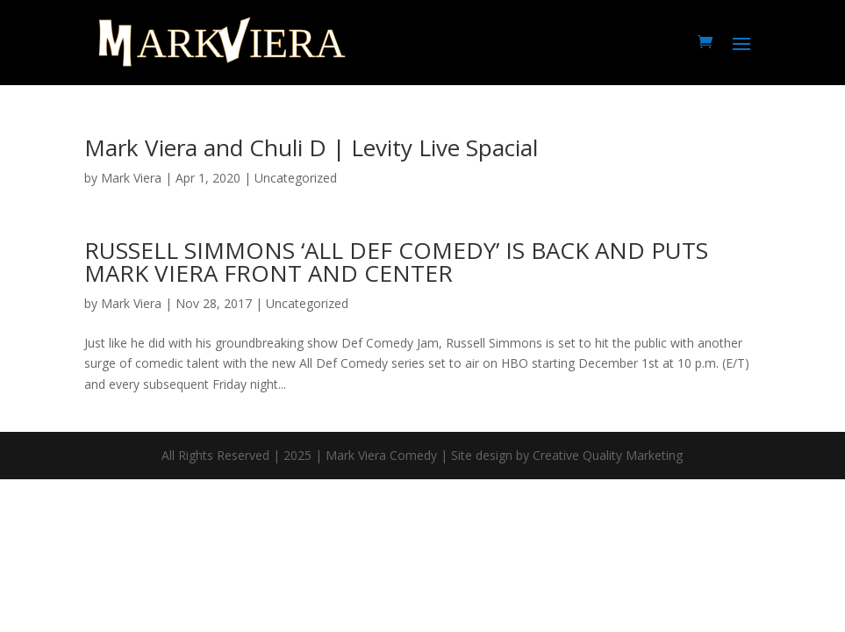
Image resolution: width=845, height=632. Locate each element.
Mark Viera (131, 177)
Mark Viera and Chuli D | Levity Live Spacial (311, 147)
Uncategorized (307, 303)
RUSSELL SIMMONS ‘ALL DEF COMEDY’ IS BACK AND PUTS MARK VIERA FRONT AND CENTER (396, 261)
